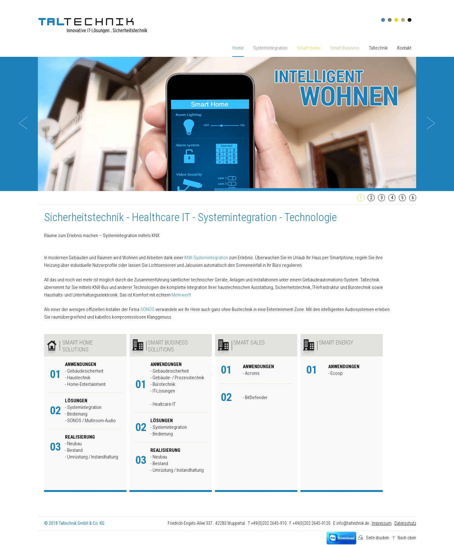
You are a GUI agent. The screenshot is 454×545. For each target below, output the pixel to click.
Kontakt (404, 48)
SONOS (147, 309)
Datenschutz (405, 523)
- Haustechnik (77, 377)
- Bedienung (76, 414)
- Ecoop (335, 373)
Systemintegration (270, 48)
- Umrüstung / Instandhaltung (91, 457)
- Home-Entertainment (85, 384)
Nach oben (407, 537)
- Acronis (251, 373)
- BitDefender (255, 397)
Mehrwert (181, 295)
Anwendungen (80, 364)
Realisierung (80, 437)
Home (238, 48)
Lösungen (76, 401)
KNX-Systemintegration (206, 258)
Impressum (382, 523)
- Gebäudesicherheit (84, 371)
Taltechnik (378, 48)
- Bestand (74, 450)
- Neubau (73, 443)
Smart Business (344, 48)
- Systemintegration (83, 407)
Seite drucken (377, 537)
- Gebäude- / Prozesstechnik (177, 377)
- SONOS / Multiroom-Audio (90, 420)
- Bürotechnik (162, 384)
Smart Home (309, 48)
